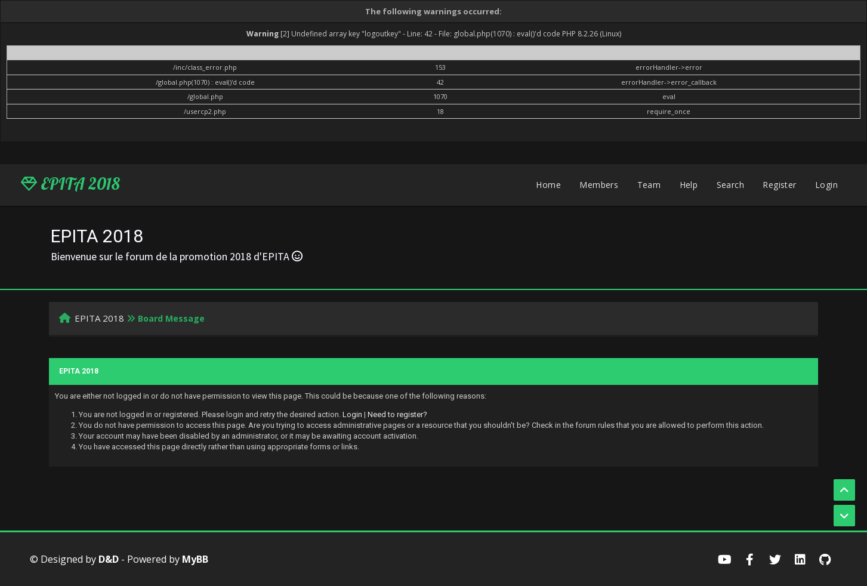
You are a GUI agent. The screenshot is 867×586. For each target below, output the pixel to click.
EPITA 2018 (70, 184)
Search (730, 184)
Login (826, 184)
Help (689, 184)
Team (649, 184)
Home (548, 184)
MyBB (195, 559)
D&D (108, 559)
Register (779, 184)
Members (598, 184)
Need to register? (397, 414)
